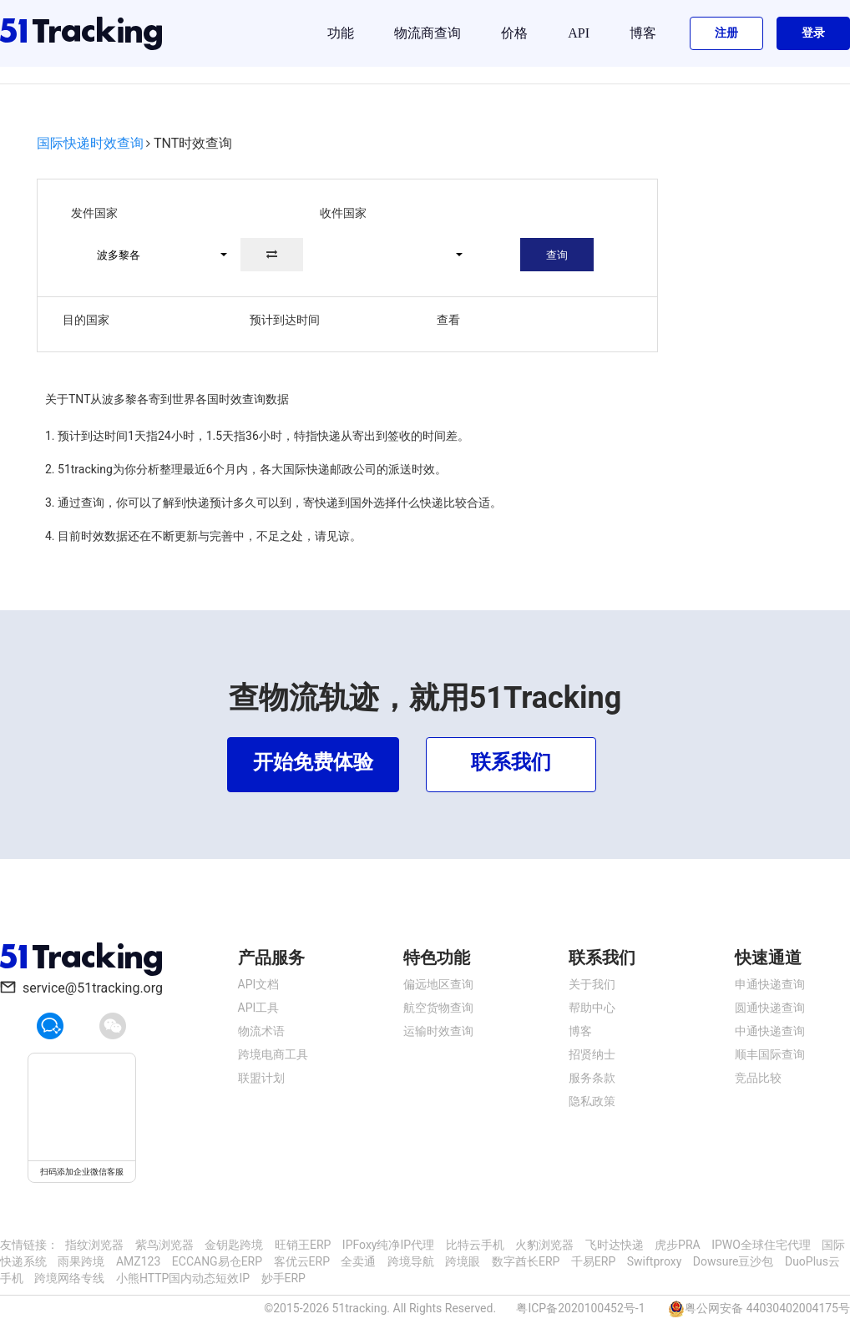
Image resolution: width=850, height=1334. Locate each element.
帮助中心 (592, 1007)
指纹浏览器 (94, 1244)
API (578, 33)
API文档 (259, 984)
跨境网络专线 (69, 1278)
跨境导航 (410, 1261)
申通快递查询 (770, 984)
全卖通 (358, 1261)
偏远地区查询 (438, 984)
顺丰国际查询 (770, 1054)
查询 (557, 255)
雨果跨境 (81, 1261)
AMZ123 (138, 1261)
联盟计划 (261, 1077)
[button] (154, 254)
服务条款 (592, 1077)
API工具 (259, 1007)
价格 (514, 33)
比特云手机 (475, 1244)
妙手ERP (283, 1278)
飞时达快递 (614, 1244)
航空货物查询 (438, 1007)
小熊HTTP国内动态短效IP (183, 1278)
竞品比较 (758, 1077)
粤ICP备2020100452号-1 (580, 1308)
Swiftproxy (654, 1261)
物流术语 (261, 1031)
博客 (643, 33)
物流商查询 (427, 33)
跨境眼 (462, 1261)
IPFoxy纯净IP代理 (388, 1244)
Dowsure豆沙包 (733, 1261)
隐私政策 (592, 1101)
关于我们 (592, 984)
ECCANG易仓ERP (217, 1261)
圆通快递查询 (770, 1007)
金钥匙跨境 (234, 1244)
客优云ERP (302, 1261)
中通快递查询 (770, 1031)
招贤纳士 (592, 1054)
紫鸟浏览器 (164, 1244)
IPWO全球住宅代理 (761, 1244)
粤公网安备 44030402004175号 (767, 1308)
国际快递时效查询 (90, 143)
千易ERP (593, 1261)
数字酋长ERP (525, 1261)
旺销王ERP (303, 1244)
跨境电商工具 (273, 1054)
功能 (340, 33)
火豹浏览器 (544, 1244)
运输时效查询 (438, 1031)
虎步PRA (678, 1244)
